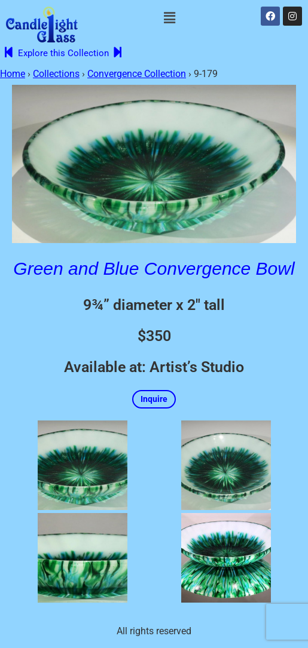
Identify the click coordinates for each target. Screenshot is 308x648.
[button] (169, 18)
